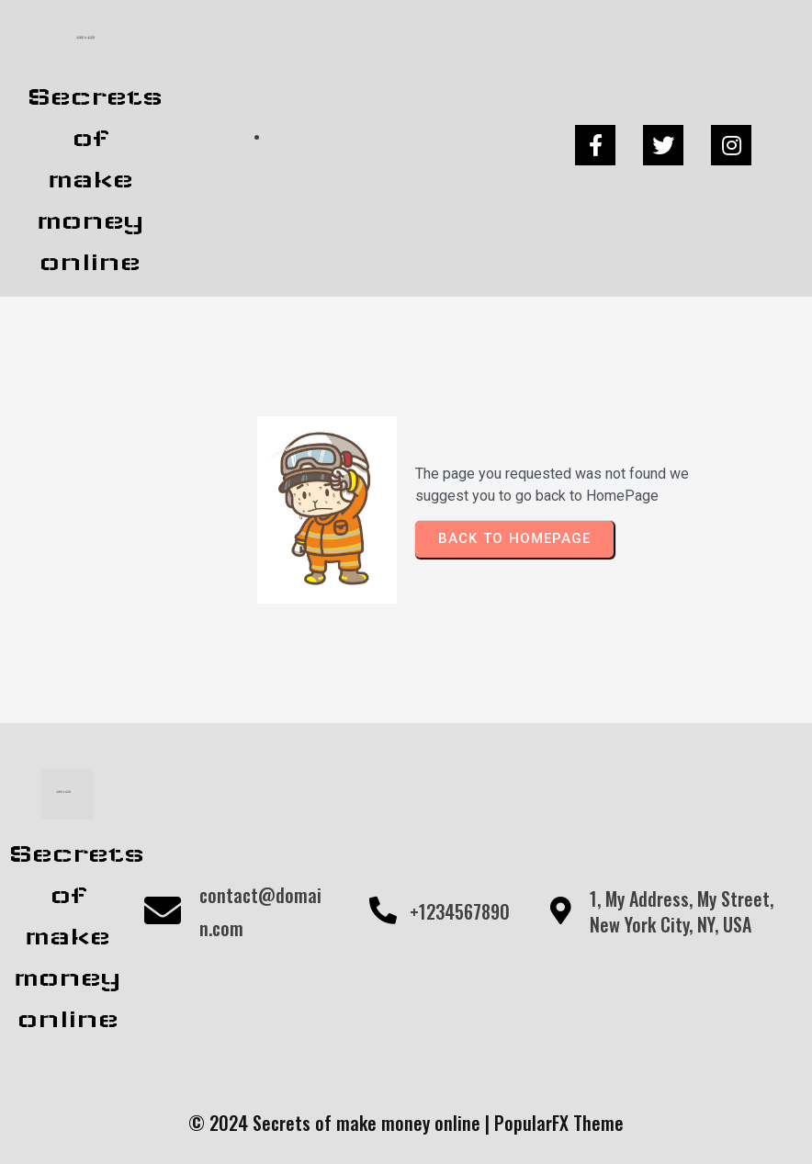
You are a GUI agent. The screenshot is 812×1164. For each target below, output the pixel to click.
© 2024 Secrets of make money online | (341, 1122)
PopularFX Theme (559, 1122)
